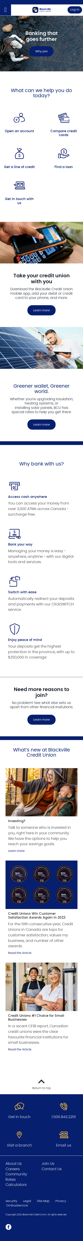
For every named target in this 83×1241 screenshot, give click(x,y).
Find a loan (63, 167)
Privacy (60, 1201)
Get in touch (19, 1117)
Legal (27, 1201)
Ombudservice (17, 1205)
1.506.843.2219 (64, 1117)
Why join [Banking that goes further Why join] (41, 51)
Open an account (19, 131)
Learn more (41, 310)
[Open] (5, 10)
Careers (13, 1169)
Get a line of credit (19, 167)
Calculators (16, 1185)
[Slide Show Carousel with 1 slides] (41, 384)
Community (16, 1174)
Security (11, 1201)
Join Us (48, 1164)
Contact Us (52, 1169)
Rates (11, 1179)
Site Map (43, 1201)
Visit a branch (19, 1145)
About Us (14, 1164)
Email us (63, 1145)
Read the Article (19, 953)
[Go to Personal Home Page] (41, 10)
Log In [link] (75, 9)
